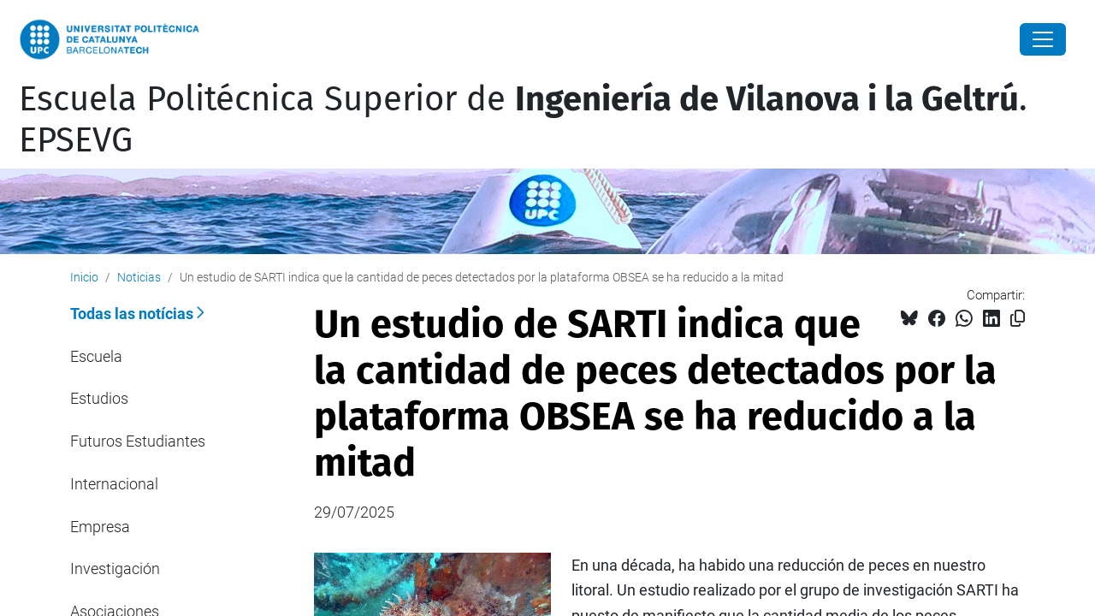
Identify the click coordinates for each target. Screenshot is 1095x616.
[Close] (1043, 39)
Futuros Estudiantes (137, 441)
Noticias (139, 277)
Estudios (99, 398)
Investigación (115, 569)
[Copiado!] (1017, 319)
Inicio (84, 277)
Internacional (114, 484)
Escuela (96, 356)
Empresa (100, 527)
